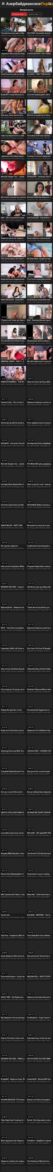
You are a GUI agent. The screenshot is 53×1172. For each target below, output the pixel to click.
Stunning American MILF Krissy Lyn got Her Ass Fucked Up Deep (13, 751)
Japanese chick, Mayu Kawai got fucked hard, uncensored (13, 156)
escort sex (5, 733)
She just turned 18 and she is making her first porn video (39, 956)
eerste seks (25, 446)
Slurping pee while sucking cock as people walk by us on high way (39, 341)
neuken (20, 138)
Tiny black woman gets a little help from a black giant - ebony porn (13, 33)
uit (2, 794)
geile (3, 282)
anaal (34, 671)
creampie (46, 405)
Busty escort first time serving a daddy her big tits (13, 730)
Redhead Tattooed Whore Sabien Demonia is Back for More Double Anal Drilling (39, 689)
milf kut (17, 692)
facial (3, 671)
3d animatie (9, 466)
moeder (14, 1143)
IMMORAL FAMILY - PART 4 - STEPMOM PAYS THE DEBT (13, 361)
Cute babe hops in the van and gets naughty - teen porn (39, 1038)
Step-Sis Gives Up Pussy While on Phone (39, 382)
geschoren (20, 610)
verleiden (30, 569)
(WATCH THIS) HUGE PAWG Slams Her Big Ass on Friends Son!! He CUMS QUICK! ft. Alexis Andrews (13, 812)
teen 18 (35, 487)
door (29, 466)
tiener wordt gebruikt (38, 1020)
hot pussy (12, 958)
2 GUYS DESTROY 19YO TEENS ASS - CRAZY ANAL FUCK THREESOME (39, 54)
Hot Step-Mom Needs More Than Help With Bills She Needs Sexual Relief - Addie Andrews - (13, 484)
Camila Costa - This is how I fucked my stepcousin (13, 402)
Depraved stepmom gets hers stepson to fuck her (39, 628)
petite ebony (36, 815)
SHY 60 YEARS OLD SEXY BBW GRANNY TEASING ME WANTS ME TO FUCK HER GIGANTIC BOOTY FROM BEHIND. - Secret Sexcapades (39, 1059)
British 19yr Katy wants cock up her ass (39, 1120)
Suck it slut (5, 915)
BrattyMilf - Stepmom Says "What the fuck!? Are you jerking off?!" (13, 1079)
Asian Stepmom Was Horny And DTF (13, 956)
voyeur (23, 487)
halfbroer (30, 35)
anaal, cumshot (7, 507)
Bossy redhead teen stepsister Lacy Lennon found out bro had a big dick (39, 792)
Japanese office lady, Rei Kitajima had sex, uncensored (13, 54)
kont (29, 712)
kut (22, 692)
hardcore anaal (21, 97)
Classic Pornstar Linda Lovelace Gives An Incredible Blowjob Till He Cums (13, 1038)
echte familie (12, 1164)
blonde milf (5, 487)
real (48, 1164)
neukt (36, 774)
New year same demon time (12, 115)
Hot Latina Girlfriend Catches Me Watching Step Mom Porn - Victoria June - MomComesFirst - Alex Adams (39, 136)
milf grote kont (20, 466)
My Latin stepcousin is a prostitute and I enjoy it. (39, 361)
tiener (3, 979)
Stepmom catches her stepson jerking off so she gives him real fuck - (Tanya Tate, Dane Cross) (13, 1161)
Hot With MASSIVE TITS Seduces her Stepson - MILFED (13, 1100)
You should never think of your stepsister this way (13, 341)
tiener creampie (7, 876)
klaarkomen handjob (35, 651)
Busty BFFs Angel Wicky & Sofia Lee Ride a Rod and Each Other (13, 95)
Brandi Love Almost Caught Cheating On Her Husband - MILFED (39, 1100)
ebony (19, 35)
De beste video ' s (19, 14)
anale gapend (6, 569)
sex (49, 446)
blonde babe (5, 999)
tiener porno (18, 528)
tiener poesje (40, 35)
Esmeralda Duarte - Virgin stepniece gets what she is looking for (13, 977)
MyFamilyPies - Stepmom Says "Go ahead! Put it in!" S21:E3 (13, 607)
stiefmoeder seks (24, 548)
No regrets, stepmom (9, 546)
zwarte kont (8, 117)
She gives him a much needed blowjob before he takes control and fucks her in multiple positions (39, 771)
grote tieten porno (20, 856)
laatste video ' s (35, 14)
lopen (38, 343)
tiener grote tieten (21, 384)
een (28, 117)
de (28, 446)
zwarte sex (48, 774)
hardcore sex (44, 56)
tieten (37, 979)
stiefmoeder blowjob (9, 138)
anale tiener (13, 261)
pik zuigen (31, 343)
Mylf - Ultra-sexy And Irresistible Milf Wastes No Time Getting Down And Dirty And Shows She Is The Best (13, 218)
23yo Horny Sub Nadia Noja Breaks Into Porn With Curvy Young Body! (13, 669)
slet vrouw (5, 917)
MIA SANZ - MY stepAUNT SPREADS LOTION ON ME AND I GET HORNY (39, 833)
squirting (4, 261)
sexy (29, 815)
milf (33, 302)
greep (13, 671)
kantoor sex (5, 56)
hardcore (48, 241)
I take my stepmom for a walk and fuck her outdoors (13, 136)
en (2, 835)
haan (29, 487)
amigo (3, 692)
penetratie (35, 589)
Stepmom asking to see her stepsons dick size (39, 402)
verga (32, 528)
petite (8, 671)
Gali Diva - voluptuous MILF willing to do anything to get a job (13, 935)
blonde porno (43, 487)
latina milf (31, 138)
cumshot (4, 302)
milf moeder (9, 241)
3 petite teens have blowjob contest (39, 546)
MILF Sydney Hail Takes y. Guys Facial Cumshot (13, 894)
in (39, 610)
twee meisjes (9, 835)
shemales (44, 446)
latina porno (47, 159)
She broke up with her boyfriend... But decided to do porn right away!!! (13, 423)
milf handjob (17, 630)
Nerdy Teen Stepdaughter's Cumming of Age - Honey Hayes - (13, 874)
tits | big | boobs (20, 733)
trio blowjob (5, 76)
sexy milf (4, 220)
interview (16, 774)
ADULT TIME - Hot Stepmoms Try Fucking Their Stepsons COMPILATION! (13, 997)
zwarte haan (32, 76)
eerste (29, 507)
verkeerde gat (32, 610)
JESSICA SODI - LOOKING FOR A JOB (39, 751)
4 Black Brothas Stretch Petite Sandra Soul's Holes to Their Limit (39, 669)
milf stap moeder (33, 282)
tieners (3, 343)
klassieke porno (18, 1040)
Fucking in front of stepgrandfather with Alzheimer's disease (39, 156)
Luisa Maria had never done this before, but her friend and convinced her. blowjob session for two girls (13, 833)
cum (2, 466)
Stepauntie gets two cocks (11, 710)
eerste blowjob (19, 323)
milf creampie (16, 815)
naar (11, 323)
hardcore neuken (40, 220)
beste (9, 446)
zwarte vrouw (6, 35)
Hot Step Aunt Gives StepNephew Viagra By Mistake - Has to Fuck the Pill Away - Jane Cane (39, 443)
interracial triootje (17, 159)
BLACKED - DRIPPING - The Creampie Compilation (39, 915)
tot (28, 1122)
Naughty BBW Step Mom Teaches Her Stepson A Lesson (13, 853)
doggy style (5, 97)
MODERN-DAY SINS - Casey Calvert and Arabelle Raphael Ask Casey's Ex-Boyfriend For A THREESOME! (13, 587)
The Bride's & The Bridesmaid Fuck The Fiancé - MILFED (39, 853)
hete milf (4, 958)
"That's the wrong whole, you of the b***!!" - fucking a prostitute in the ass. (39, 607)
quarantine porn (13, 343)
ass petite (18, 117)
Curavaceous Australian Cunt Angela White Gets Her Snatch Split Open (39, 300)
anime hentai (24, 1122)
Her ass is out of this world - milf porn (13, 792)
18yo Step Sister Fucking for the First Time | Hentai (13, 1120)
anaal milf (44, 610)
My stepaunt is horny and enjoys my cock (13, 1018)
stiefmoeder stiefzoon (36, 241)
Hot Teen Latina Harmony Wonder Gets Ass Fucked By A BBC (13, 505)
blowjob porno (46, 282)
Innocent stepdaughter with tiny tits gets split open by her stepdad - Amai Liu (39, 95)
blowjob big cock (20, 179)
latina (41, 364)
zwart (41, 774)
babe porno (25, 507)
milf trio (15, 1061)
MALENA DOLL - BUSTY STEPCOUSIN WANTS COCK (39, 977)
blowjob (21, 261)
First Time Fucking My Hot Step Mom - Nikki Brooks (39, 279)
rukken (3, 1164)
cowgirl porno (21, 671)
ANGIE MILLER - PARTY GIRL (12, 525)
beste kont (16, 446)
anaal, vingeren (36, 1122)
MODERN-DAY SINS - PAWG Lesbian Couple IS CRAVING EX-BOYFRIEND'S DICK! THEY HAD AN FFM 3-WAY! (13, 1059)
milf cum (22, 589)
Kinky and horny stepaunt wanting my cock (13, 279)
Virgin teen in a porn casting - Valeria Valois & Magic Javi (39, 874)
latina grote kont (41, 938)
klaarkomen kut (7, 897)
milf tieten (48, 138)
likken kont (31, 1102)
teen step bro (46, 794)
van (28, 159)
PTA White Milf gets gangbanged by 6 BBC (39, 464)
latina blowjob (36, 405)
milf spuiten (46, 815)
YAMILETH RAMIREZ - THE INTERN (13, 382)
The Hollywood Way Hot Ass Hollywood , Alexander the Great (39, 1161)
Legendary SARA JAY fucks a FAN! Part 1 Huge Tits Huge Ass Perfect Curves (13, 648)
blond (3, 610)
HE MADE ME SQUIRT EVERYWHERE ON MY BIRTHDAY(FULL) (39, 812)
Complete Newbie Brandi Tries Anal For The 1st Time (13, 771)
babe (8, 815)
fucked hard (5, 159)
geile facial (41, 671)
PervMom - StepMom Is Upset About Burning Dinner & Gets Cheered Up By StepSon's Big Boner (39, 1141)
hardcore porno (37, 159)
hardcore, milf (32, 200)
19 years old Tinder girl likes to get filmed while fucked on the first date (13, 320)
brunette (30, 179)
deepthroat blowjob (42, 179)
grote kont (39, 692)
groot (12, 733)
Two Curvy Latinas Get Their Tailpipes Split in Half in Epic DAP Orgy (13, 259)
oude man (5, 323)
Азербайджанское (12, 3)
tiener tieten (11, 979)
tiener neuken (25, 302)
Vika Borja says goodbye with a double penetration (39, 587)
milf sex (20, 958)
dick (28, 405)
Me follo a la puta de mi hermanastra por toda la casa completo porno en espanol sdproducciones (39, 115)
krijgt (14, 35)
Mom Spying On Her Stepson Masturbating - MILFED (13, 1141)
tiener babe (41, 1040)
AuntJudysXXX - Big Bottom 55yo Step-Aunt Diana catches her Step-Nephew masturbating (39, 218)
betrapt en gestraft (34, 261)
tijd (2, 117)
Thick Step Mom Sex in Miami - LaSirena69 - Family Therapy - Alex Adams (39, 935)
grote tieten (10, 1102)
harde (45, 261)
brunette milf (20, 241)
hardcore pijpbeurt (16, 220)
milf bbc (47, 466)
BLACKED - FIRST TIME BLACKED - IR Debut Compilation (39, 74)
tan (8, 1081)
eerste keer (25, 876)
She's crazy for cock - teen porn (39, 484)
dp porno (30, 692)
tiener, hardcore (7, 364)
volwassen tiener (20, 364)
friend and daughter (8, 200)
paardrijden (45, 897)
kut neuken (18, 897)
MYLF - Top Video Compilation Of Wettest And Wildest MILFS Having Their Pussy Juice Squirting (13, 628)
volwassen (20, 1102)
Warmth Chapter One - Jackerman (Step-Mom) (13, 464)
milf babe (15, 999)
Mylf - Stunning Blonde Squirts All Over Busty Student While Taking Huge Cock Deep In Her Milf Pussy (39, 320)
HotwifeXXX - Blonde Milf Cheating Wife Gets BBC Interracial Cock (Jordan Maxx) (39, 1079)
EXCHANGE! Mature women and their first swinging (39, 505)
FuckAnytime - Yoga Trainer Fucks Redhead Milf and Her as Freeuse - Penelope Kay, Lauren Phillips (39, 1018)
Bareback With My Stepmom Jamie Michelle (39, 197)
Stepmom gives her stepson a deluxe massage (13, 238)
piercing (9, 774)
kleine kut (34, 97)
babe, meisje (13, 589)
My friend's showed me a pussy (13, 197)
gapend (24, 569)
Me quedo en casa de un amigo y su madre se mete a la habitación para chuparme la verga (39, 525)
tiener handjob (14, 302)
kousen (30, 220)
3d (2, 179)
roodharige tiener (33, 794)
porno (12, 97)
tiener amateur (47, 117)
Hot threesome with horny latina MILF (13, 74)
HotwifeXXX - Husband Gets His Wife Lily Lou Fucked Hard (39, 177)
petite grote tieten (34, 548)
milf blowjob (8, 179)
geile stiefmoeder (17, 76)
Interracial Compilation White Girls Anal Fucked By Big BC (13, 566)
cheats (3, 446)
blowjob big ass (19, 651)
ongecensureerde (17, 56)
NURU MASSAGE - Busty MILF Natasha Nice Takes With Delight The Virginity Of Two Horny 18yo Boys (13, 300)
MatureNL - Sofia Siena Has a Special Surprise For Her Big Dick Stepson (39, 894)
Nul (50, 487)
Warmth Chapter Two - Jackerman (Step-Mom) (13, 177)
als (28, 1020)
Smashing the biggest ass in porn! (39, 710)
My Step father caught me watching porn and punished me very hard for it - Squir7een (39, 259)
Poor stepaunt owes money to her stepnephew (39, 423)
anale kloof (16, 569)
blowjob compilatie (45, 76)
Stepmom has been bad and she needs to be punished (39, 997)
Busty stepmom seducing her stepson (39, 238)
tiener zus (10, 1122)
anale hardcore (33, 56)
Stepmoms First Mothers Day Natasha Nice (39, 730)
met (28, 97)
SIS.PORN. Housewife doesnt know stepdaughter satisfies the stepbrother (39, 33)
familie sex (21, 200)
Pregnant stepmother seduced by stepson (39, 566)
